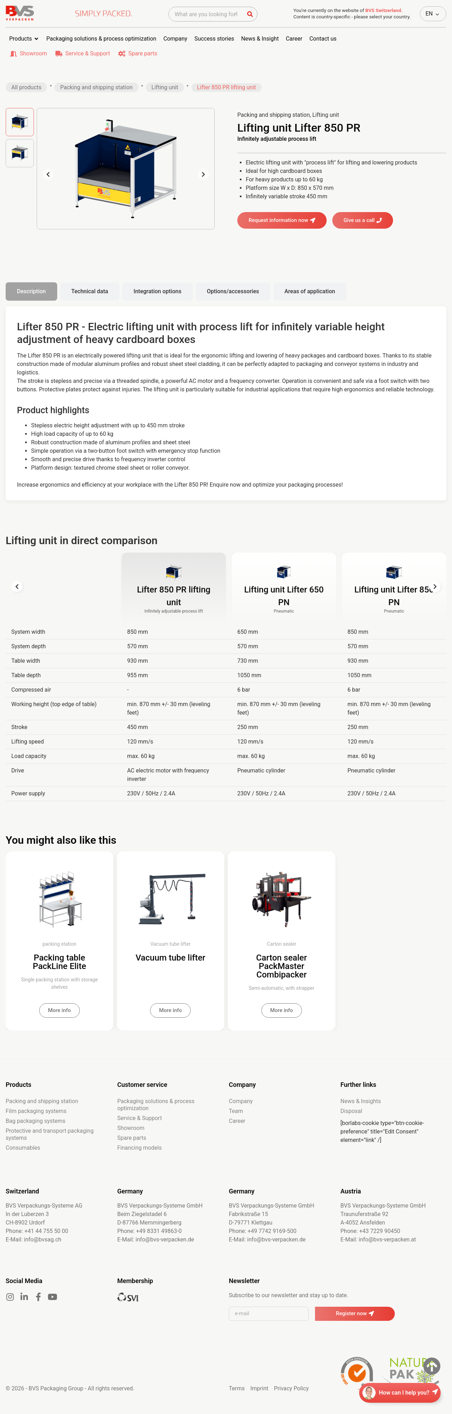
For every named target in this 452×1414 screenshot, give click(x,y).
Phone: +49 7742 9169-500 (263, 1231)
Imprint (259, 1388)
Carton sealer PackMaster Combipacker (281, 966)
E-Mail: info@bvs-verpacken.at (378, 1239)
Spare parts (142, 53)
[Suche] (250, 14)
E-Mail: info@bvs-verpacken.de (155, 1239)
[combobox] (206, 14)
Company (241, 1101)
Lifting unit (164, 87)
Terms (237, 1388)
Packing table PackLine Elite (59, 962)
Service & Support (87, 53)
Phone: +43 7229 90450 (370, 1231)
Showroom (33, 53)
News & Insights (360, 1101)
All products (26, 87)
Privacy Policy (291, 1388)
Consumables (23, 1147)
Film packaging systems (36, 1111)
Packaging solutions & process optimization (156, 1105)
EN (429, 13)
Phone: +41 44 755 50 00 (37, 1231)
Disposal (351, 1111)
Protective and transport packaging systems (50, 1134)
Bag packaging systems (35, 1121)
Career (237, 1121)
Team (236, 1111)
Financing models (139, 1147)
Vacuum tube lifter (171, 958)
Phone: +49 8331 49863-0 (149, 1231)
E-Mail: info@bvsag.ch (33, 1239)
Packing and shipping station (96, 87)
